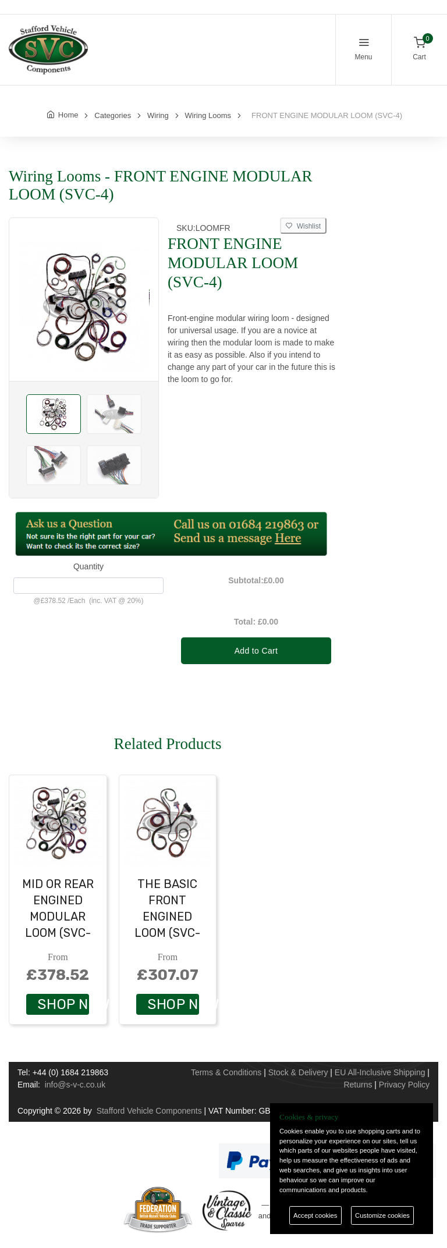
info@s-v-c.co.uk (75, 1084)
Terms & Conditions (226, 1072)
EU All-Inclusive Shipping (380, 1072)
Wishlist (303, 226)
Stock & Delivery (298, 1072)
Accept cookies (315, 1215)
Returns (357, 1084)
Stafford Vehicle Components (149, 1110)
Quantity (88, 566)
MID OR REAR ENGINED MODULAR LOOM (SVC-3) (58, 916)
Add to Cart (256, 650)
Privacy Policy (404, 1084)
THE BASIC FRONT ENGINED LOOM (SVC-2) (167, 916)
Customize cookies (382, 1215)
